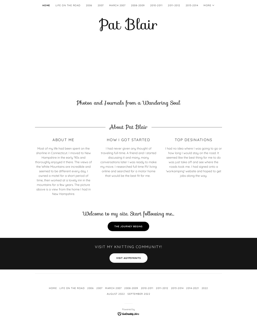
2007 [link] (101, 5)
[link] (128, 28)
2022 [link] (205, 288)
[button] (209, 5)
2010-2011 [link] (156, 5)
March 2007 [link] (117, 5)
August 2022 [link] (116, 293)
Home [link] (46, 5)
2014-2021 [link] (192, 288)
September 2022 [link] (138, 293)
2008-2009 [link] (138, 5)
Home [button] (53, 288)
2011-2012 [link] (174, 5)
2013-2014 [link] (192, 5)
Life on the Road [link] (68, 5)
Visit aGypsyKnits (128, 258)
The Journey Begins (128, 226)
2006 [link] (89, 5)
